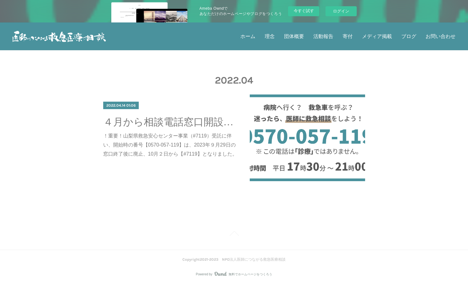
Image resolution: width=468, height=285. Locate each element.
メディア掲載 (377, 36)
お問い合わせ (441, 36)
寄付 (348, 36)
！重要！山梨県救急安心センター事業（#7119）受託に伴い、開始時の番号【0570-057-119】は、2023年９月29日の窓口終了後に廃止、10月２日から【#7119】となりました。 (170, 145)
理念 (270, 36)
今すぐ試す (304, 10)
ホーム (247, 36)
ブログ (408, 36)
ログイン (341, 11)
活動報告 (323, 36)
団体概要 (294, 36)
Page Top (234, 234)
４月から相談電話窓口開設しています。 (171, 122)
